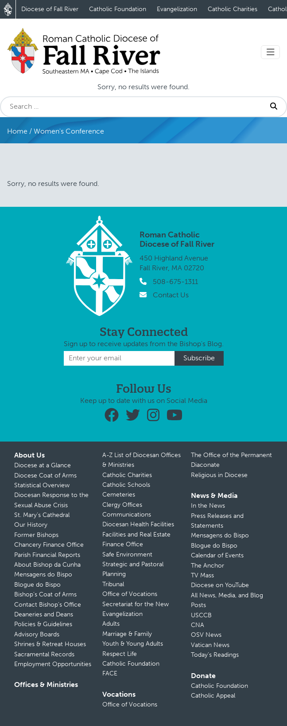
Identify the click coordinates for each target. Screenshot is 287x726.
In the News (208, 505)
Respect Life (119, 654)
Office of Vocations (129, 594)
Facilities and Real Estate (136, 534)
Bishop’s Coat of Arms (45, 594)
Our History (30, 525)
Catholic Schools (126, 485)
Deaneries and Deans (43, 614)
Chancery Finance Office (49, 544)
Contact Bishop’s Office (47, 604)
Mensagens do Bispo (43, 574)
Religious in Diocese (219, 475)
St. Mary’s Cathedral (42, 515)
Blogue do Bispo (37, 584)
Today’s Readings (215, 655)
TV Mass (202, 575)
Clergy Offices (122, 505)
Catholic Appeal (213, 695)
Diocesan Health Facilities (138, 524)
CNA (197, 625)
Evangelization (177, 9)
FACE (109, 673)
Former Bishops (36, 535)
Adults (111, 623)
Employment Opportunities (52, 664)
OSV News (206, 635)
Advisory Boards (36, 634)
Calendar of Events (217, 555)
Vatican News (210, 645)
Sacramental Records (44, 654)
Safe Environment (127, 554)
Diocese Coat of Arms (45, 475)
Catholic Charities (232, 9)
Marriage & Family (127, 634)
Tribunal (113, 584)
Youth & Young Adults (132, 643)
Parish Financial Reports (47, 555)
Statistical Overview (42, 485)
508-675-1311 (175, 281)
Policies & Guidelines (43, 624)
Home (17, 131)
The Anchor (207, 565)
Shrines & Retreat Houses (50, 644)
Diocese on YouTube (220, 585)
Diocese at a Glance (42, 465)
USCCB (201, 615)
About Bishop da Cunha (47, 564)
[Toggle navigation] (270, 52)
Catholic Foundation (117, 9)
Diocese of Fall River (49, 9)
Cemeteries (118, 494)
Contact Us (171, 295)
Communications (126, 514)
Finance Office (122, 544)
